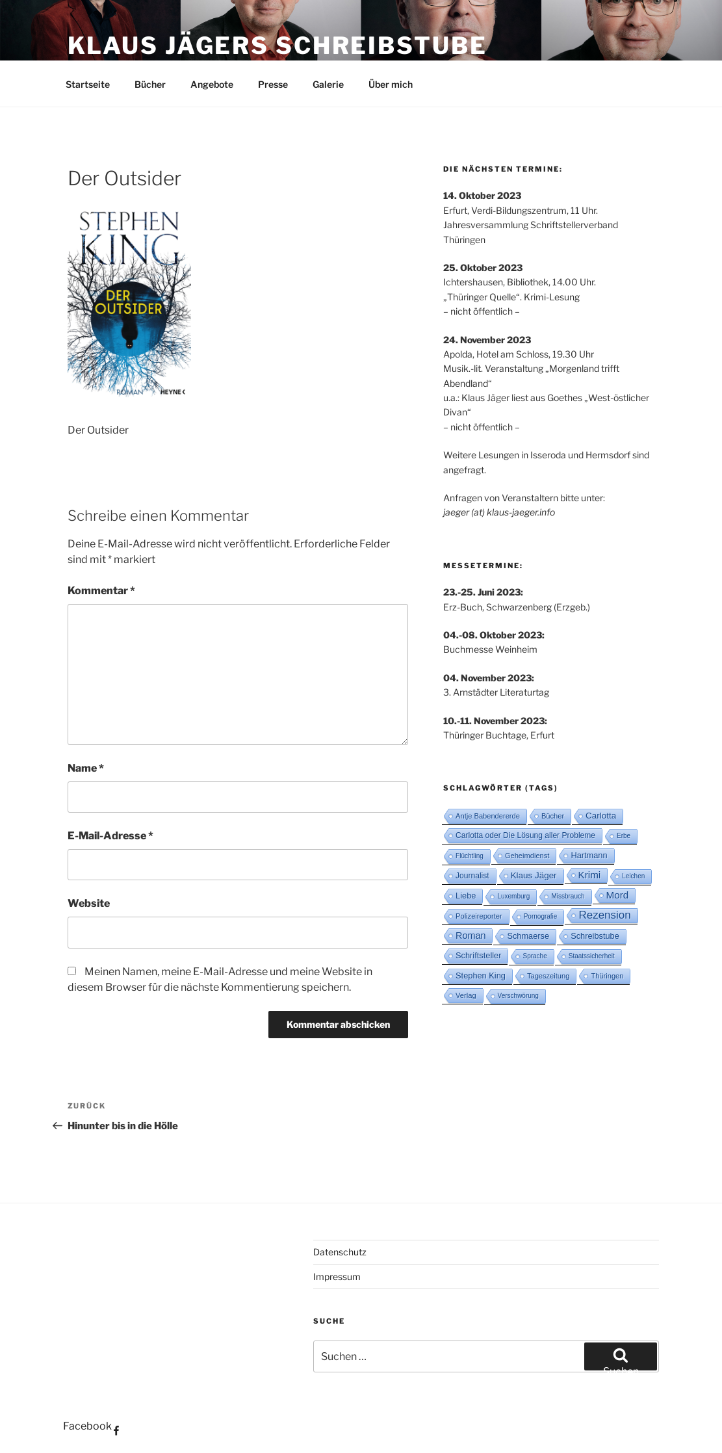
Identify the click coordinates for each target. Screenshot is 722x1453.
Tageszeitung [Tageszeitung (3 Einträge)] (548, 976)
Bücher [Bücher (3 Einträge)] (552, 816)
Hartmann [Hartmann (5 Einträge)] (589, 855)
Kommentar (101, 590)
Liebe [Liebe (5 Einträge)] (466, 895)
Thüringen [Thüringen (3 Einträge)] (607, 976)
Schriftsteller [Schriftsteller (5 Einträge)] (478, 955)
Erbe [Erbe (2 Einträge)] (623, 835)
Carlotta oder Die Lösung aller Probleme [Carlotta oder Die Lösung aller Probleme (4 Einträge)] (525, 835)
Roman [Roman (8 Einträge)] (470, 935)
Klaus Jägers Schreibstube (277, 45)
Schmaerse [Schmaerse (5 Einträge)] (528, 936)
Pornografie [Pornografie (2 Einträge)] (541, 916)
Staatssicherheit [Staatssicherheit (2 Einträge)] (592, 956)
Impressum (337, 1276)
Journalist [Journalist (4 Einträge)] (472, 875)
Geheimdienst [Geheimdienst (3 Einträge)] (527, 855)
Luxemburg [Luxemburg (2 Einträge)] (513, 896)
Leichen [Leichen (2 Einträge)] (633, 876)
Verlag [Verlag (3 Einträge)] (466, 995)
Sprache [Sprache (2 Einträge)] (534, 956)
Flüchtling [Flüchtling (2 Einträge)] (469, 855)
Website (89, 903)
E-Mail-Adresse (110, 836)
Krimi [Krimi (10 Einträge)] (589, 874)
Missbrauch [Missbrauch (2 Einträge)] (567, 896)
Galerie (328, 84)
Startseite (88, 84)
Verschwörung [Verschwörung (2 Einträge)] (518, 995)
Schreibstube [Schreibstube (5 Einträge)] (595, 936)
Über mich (390, 84)
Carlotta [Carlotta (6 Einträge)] (601, 815)
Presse (273, 84)
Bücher (150, 84)
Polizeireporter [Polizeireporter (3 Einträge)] (479, 916)
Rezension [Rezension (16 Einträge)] (604, 915)
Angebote (211, 84)
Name (86, 768)
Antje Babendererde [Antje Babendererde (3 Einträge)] (488, 816)
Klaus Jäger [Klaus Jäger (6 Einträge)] (534, 875)
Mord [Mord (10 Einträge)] (617, 894)
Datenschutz (340, 1251)
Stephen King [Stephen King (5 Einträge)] (481, 975)
